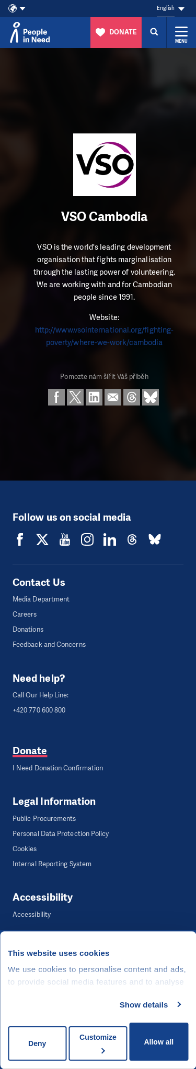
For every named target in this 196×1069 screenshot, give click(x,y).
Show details (144, 1004)
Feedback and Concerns (49, 644)
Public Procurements (44, 818)
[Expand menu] (181, 32)
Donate (30, 750)
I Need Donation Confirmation (58, 768)
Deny (37, 1043)
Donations (28, 629)
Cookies (25, 848)
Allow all (159, 1042)
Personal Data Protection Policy (61, 833)
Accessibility (32, 914)
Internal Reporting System (52, 863)
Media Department (41, 599)
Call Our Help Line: (41, 695)
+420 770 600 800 (39, 710)
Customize (98, 1043)
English (166, 8)
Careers (25, 614)
